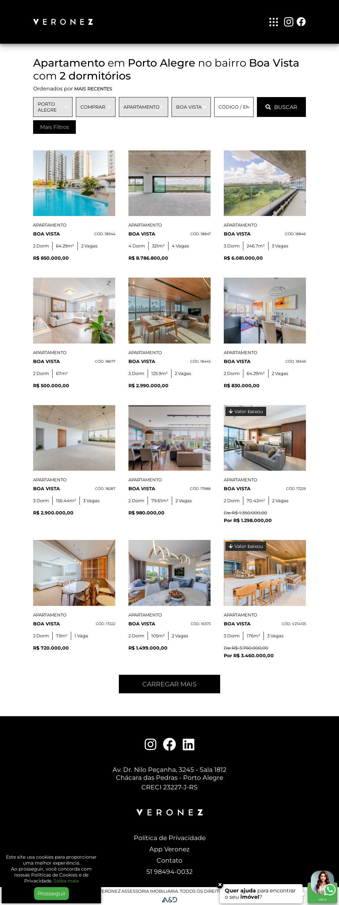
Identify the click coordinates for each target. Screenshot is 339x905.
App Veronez (169, 849)
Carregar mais (169, 684)
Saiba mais (66, 881)
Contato (169, 860)
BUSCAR (281, 107)
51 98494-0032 (169, 872)
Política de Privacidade (170, 838)
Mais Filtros (54, 127)
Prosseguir (51, 893)
